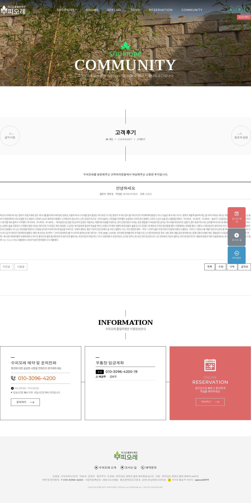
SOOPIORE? (67, 10)
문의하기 (25, 402)
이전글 (6, 266)
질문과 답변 (241, 137)
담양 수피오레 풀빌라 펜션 (12, 9)
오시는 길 (239, 9)
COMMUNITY (192, 10)
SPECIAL (114, 10)
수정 (220, 266)
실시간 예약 (248, 9)
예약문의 (149, 467)
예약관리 (236, 257)
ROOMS (92, 10)
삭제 (232, 266)
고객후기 (141, 139)
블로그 (231, 9)
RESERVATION (160, 10)
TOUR (135, 10)
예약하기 (210, 401)
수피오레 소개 (105, 467)
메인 (111, 139)
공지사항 (10, 137)
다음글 (21, 266)
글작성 (244, 266)
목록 (209, 266)
